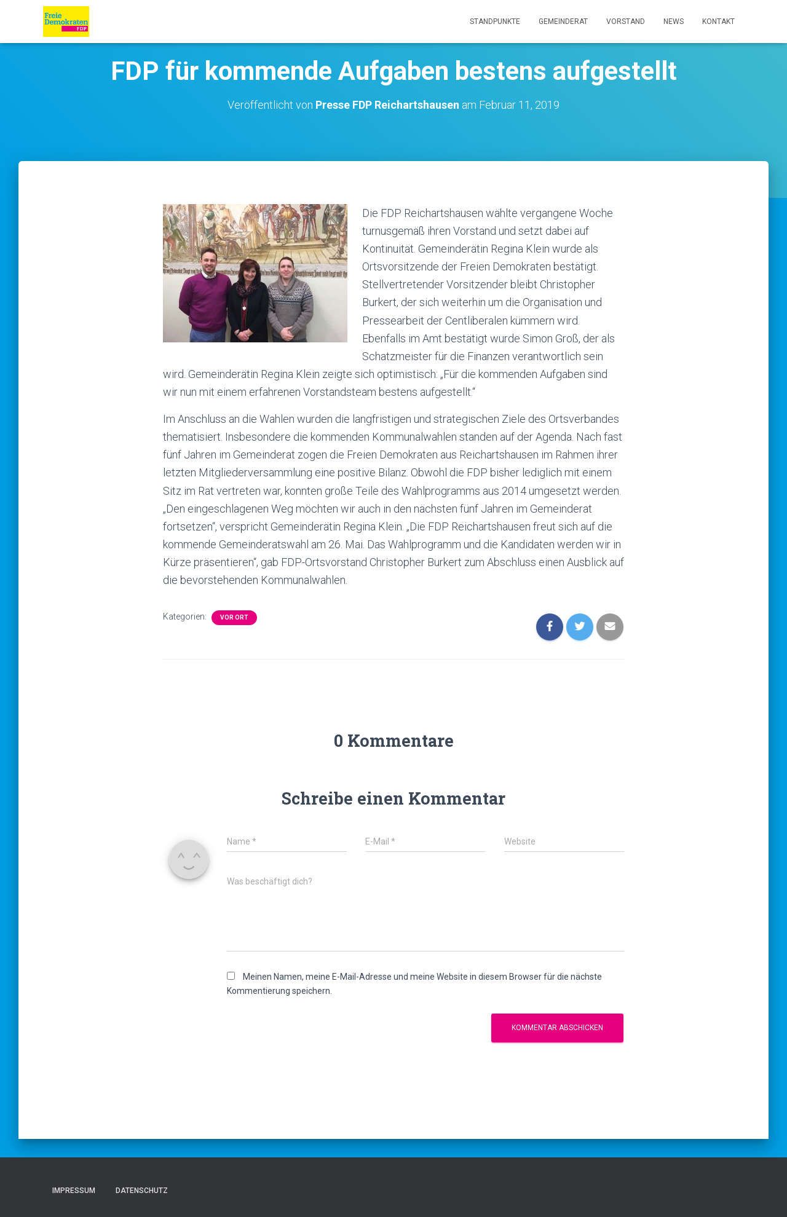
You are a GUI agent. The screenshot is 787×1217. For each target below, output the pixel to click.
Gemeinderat (563, 21)
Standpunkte (495, 21)
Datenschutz (142, 1190)
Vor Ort (234, 617)
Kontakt (718, 21)
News (673, 21)
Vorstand (625, 21)
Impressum (73, 1190)
